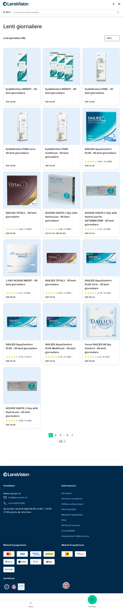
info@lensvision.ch (15, 497)
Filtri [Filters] (112, 38)
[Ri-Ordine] (92, 599)
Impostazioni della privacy (75, 536)
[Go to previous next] (72, 435)
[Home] (30, 602)
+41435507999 (14, 503)
